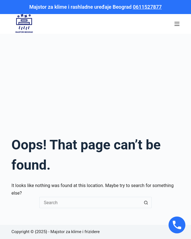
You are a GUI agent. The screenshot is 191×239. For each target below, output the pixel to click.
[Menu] (176, 23)
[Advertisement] (95, 76)
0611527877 (147, 7)
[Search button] (146, 202)
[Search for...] (89, 202)
